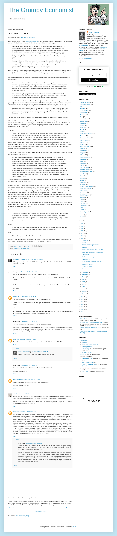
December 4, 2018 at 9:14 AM (34, 259)
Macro (82, 165)
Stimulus (82, 197)
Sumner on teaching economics (90, 245)
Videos (82, 214)
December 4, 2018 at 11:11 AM (29, 272)
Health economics (85, 146)
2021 (82, 231)
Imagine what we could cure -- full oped (92, 249)
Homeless (84, 247)
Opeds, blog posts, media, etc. (90, 344)
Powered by (94, 86)
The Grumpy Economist (41, 10)
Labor (81, 161)
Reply (14, 266)
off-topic (82, 178)
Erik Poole (16, 296)
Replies (17, 348)
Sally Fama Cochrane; (88, 362)
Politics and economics (86, 186)
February (84, 291)
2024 (82, 223)
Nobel (81, 176)
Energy (82, 125)
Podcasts (82, 184)
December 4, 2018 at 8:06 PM (40, 352)
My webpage (83, 340)
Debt (81, 117)
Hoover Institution (83, 45)
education (83, 123)
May (83, 284)
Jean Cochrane (86, 368)
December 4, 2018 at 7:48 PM (28, 339)
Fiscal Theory (84, 140)
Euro (81, 131)
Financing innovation (87, 269)
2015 (82, 301)
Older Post (69, 508)
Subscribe (93, 80)
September (85, 274)
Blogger (74, 527)
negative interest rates (86, 171)
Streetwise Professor (19, 259)
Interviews (83, 159)
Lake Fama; (85, 371)
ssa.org (82, 354)
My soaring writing (87, 352)
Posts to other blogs (85, 188)
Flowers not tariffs (87, 266)
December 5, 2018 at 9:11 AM (27, 394)
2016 (82, 299)
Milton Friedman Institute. (87, 319)
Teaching (82, 203)
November (85, 272)
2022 (82, 228)
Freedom (82, 142)
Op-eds (82, 180)
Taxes (81, 201)
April (83, 286)
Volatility (84, 242)
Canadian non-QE (87, 259)
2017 (82, 297)
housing (82, 148)
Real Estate (83, 191)
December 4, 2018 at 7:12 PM (29, 321)
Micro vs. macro (84, 167)
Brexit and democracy (88, 257)
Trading (82, 209)
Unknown (16, 412)
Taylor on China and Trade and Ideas (92, 262)
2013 (82, 306)
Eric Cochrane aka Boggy (89, 364)
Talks (81, 199)
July (83, 279)
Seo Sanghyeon (18, 379)
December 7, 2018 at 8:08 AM (34, 443)
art (81, 106)
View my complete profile (85, 58)
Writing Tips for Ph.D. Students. (89, 327)
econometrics (84, 119)
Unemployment (84, 212)
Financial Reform (85, 138)
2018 (82, 238)
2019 (82, 236)
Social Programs (84, 195)
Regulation (83, 193)
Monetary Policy (84, 169)
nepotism (82, 174)
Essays (82, 129)
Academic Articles (85, 102)
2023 (82, 226)
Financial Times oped (31, 41)
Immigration (83, 150)
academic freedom (85, 104)
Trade (27, 248)
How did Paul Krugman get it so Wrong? (91, 322)
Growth (82, 144)
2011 (82, 311)
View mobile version (40, 511)
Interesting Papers (85, 157)
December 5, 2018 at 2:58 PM (27, 412)
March (84, 289)
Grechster (16, 339)
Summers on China (87, 264)
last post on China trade (28, 37)
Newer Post (12, 508)
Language (83, 163)
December (85, 240)
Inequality (83, 153)
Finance (82, 136)
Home (40, 508)
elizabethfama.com (87, 358)
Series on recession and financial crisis (92, 252)
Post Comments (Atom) (22, 516)
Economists (23, 248)
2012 (82, 309)
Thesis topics (83, 205)
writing (82, 216)
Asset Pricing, (85, 349)
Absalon (15, 394)
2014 (82, 304)
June (83, 281)
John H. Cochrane (23, 352)
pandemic (83, 182)
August (84, 277)
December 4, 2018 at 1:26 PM (28, 296)
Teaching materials (87, 346)
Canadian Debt (86, 254)
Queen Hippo (85, 366)
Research (84, 342)
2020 (82, 233)
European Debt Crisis (86, 134)
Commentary (16, 248)
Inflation (82, 155)
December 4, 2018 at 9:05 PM (31, 379)
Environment (83, 127)
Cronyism (83, 115)
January (84, 294)
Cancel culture (84, 110)
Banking (82, 108)
